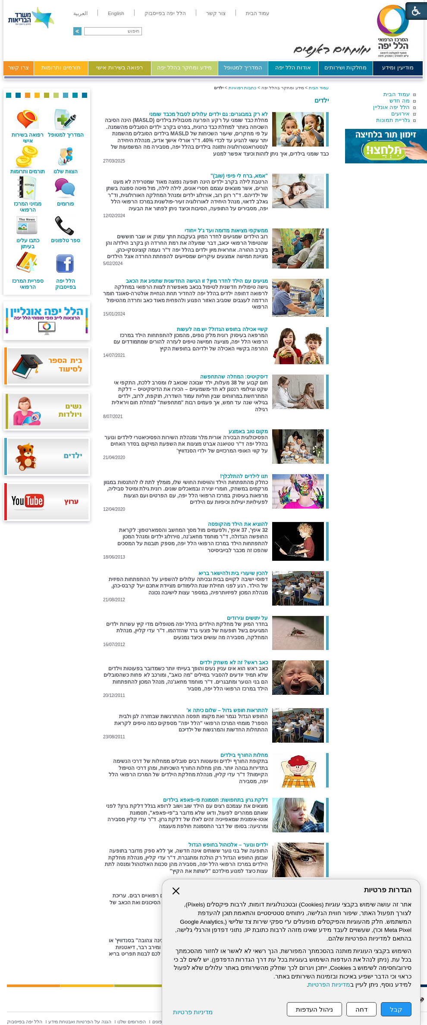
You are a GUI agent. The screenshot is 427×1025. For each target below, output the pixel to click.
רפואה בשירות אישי (119, 67)
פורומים (65, 204)
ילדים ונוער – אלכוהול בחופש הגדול (228, 845)
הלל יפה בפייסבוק (65, 284)
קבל (396, 1009)
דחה (361, 1009)
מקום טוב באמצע (248, 431)
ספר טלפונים (65, 240)
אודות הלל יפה (293, 67)
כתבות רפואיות (243, 87)
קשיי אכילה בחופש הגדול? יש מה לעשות (222, 329)
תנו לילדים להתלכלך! (244, 476)
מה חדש (399, 100)
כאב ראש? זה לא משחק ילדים (234, 662)
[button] (77, 31)
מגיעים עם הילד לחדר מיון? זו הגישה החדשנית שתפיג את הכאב (197, 281)
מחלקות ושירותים (345, 67)
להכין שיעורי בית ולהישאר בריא (233, 573)
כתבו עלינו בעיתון (27, 243)
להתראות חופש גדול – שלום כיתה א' (227, 710)
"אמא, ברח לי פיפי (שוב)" (239, 176)
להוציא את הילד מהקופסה (238, 524)
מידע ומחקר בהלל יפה (184, 67)
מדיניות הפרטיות (329, 984)
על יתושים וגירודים (247, 618)
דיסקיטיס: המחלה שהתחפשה (234, 377)
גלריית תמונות (393, 120)
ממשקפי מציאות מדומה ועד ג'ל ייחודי (226, 231)
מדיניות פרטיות (193, 1012)
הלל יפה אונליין (391, 107)
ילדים (321, 100)
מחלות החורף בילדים (244, 755)
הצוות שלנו (65, 172)
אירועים (400, 113)
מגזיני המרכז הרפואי (27, 207)
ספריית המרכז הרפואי (28, 284)
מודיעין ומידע (398, 67)
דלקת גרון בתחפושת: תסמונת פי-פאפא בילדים (215, 800)
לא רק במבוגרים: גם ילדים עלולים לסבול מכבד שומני (208, 114)
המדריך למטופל (243, 67)
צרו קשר (18, 67)
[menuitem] (258, 13)
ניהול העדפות (314, 1009)
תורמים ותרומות (61, 67)
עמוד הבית (396, 94)
